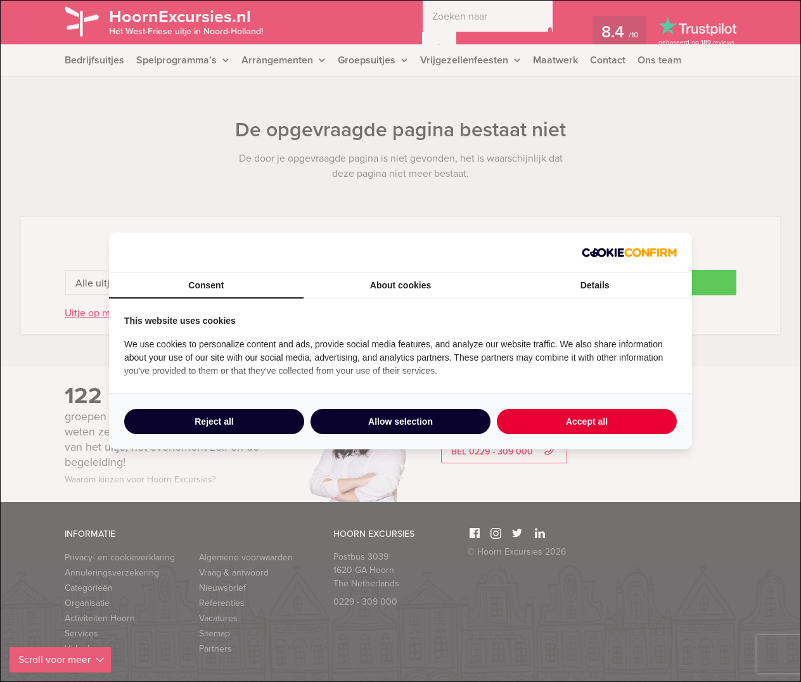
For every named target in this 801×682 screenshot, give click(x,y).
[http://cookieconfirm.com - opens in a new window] (629, 252)
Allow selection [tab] (400, 421)
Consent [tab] (206, 285)
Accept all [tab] (587, 421)
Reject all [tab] (214, 421)
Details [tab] (595, 285)
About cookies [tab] (400, 285)
